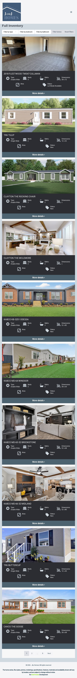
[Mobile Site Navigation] (71, 12)
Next (49, 653)
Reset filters (69, 32)
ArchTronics (35, 674)
